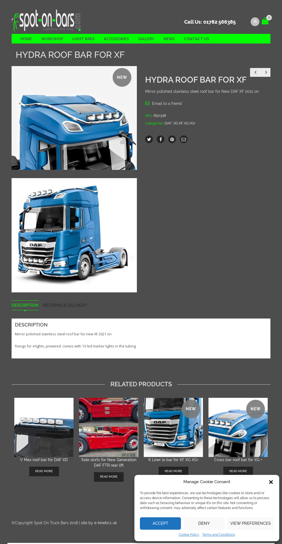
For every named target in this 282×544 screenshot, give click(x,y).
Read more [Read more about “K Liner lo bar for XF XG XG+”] (173, 472)
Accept (160, 523)
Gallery (146, 39)
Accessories (116, 39)
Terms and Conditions (218, 535)
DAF (168, 124)
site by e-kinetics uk (99, 523)
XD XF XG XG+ (184, 124)
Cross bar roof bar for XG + (238, 460)
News (169, 39)
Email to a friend (167, 104)
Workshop (52, 39)
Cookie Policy (189, 535)
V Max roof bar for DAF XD (44, 460)
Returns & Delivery (65, 306)
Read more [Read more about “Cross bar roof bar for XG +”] (238, 472)
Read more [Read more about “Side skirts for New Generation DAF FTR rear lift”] (109, 477)
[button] (271, 482)
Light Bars (83, 39)
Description (25, 306)
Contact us (196, 39)
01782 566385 (219, 23)
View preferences (250, 523)
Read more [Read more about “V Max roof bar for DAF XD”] (44, 472)
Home (26, 39)
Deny (204, 523)
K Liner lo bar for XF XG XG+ (173, 460)
